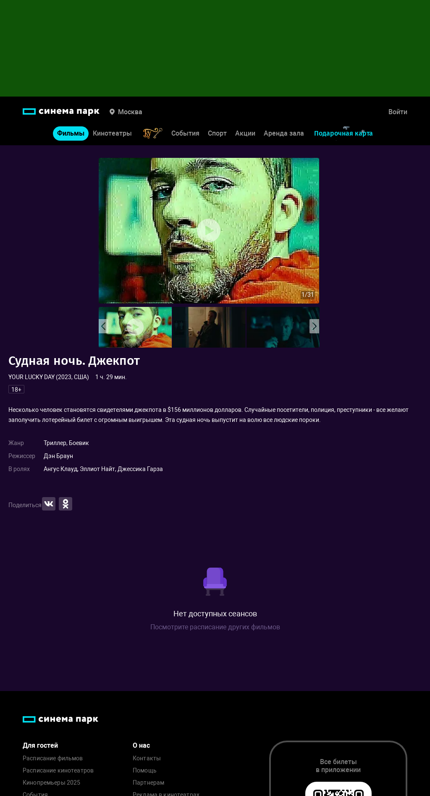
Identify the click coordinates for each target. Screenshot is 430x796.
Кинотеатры (112, 133)
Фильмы (70, 133)
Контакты (147, 758)
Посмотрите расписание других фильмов (215, 627)
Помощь (145, 770)
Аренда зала (284, 133)
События (185, 133)
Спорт (217, 133)
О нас (141, 745)
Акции (245, 133)
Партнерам (148, 783)
